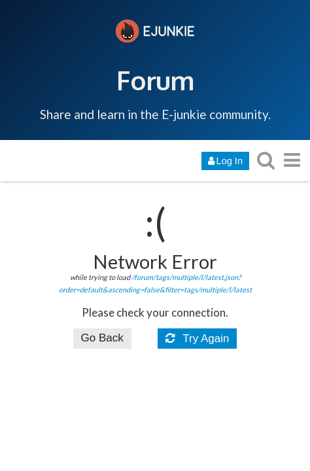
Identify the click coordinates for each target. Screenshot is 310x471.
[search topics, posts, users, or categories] (265, 160)
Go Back (102, 338)
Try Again (197, 338)
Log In (225, 161)
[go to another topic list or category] (292, 160)
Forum (155, 79)
